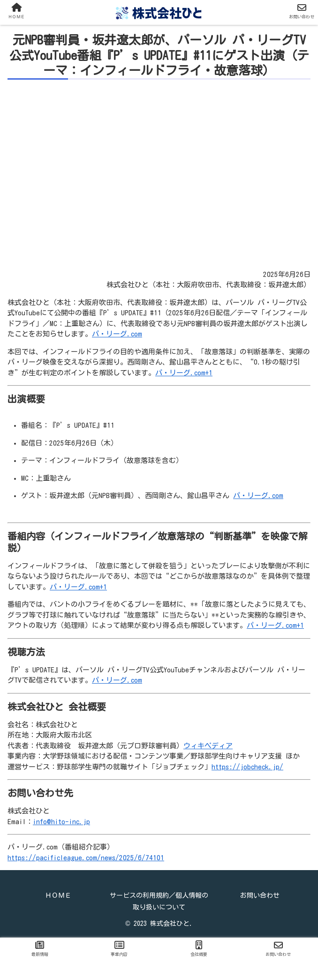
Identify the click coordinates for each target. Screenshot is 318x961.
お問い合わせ (260, 895)
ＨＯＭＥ (58, 895)
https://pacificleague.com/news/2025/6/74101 (86, 857)
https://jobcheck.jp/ (247, 766)
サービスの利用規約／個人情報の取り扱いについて (159, 901)
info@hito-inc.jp (61, 821)
